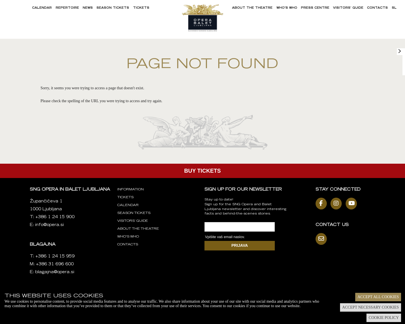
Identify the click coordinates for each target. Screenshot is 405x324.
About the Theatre (252, 8)
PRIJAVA (239, 245)
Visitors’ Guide (348, 8)
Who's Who (286, 8)
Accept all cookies (378, 297)
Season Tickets (112, 8)
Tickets (141, 8)
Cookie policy (384, 318)
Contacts (377, 8)
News (88, 8)
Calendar (42, 8)
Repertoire (67, 8)
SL (394, 8)
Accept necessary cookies (370, 307)
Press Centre (315, 8)
